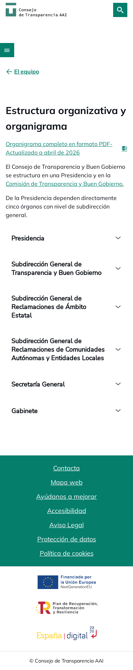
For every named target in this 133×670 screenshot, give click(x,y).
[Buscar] (120, 10)
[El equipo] (26, 71)
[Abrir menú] (7, 50)
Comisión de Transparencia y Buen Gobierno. (65, 183)
